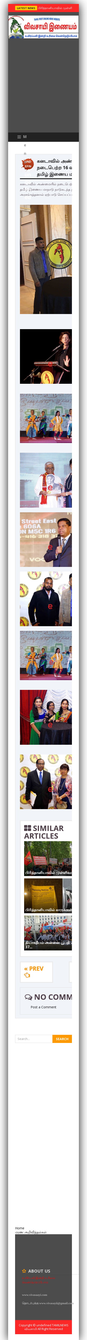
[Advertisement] (43, 86)
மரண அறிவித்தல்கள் (31, 1232)
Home (19, 1228)
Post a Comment (43, 1007)
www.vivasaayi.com (34, 1295)
